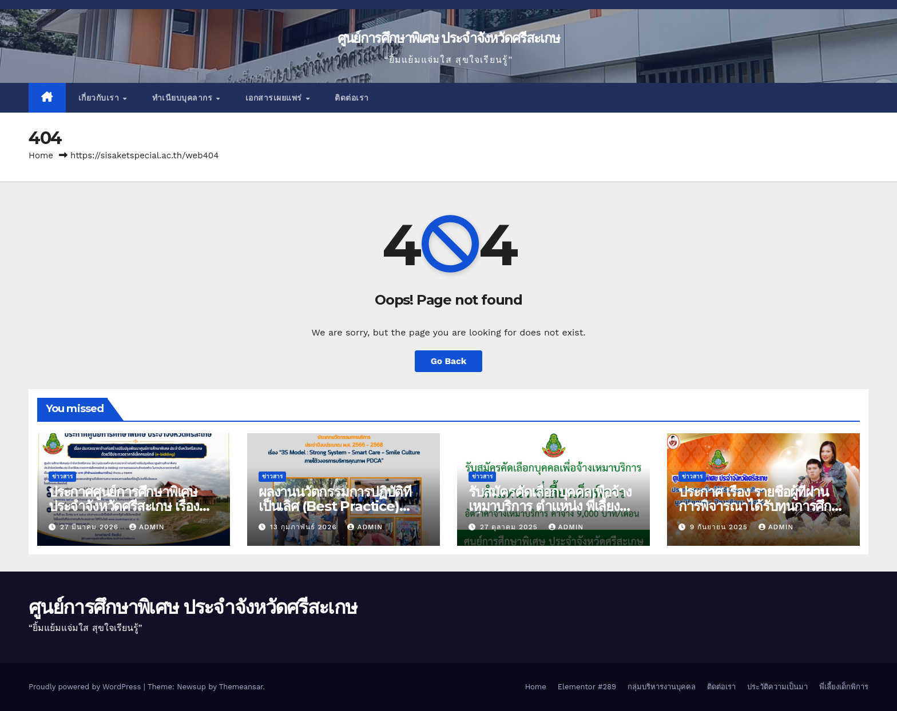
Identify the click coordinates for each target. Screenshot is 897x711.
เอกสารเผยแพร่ (275, 98)
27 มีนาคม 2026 (90, 527)
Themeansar (241, 686)
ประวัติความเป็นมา (777, 686)
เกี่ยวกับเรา (100, 98)
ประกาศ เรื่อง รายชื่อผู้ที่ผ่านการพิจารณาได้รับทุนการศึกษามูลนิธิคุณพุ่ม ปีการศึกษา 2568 (762, 506)
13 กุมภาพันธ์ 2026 (305, 527)
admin (147, 527)
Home (41, 155)
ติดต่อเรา (352, 98)
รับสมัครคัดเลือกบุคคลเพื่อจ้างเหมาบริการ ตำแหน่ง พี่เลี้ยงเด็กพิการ (550, 506)
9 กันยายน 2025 (720, 527)
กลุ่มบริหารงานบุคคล (662, 686)
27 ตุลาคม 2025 (510, 527)
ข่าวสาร (62, 476)
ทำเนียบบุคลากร (183, 98)
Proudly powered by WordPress (86, 686)
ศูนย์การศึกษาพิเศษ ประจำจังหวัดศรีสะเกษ (448, 38)
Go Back (448, 361)
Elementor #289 (587, 686)
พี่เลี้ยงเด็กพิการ (843, 686)
